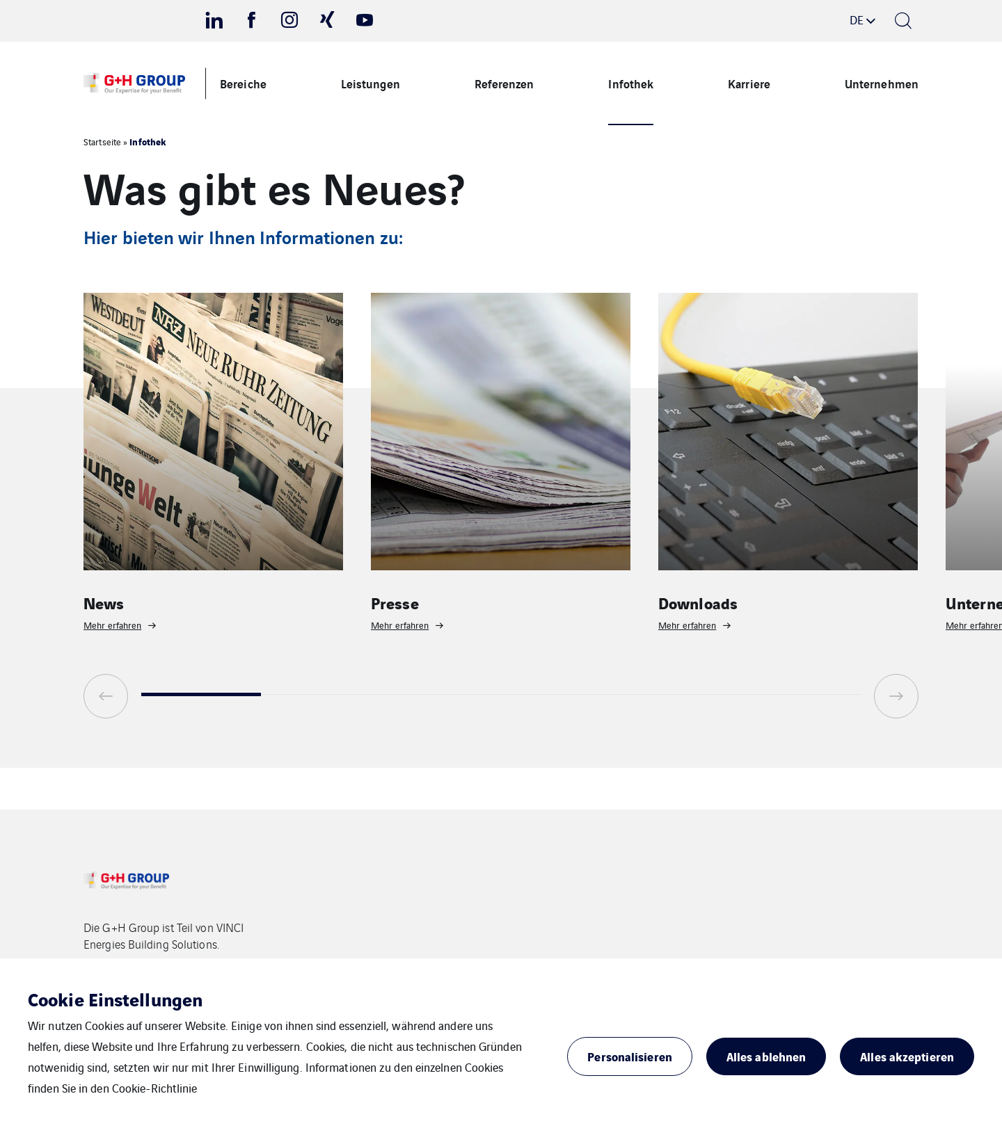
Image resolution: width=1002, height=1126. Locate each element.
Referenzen (504, 83)
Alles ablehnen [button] (766, 1056)
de (857, 19)
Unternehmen (881, 83)
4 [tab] (561, 694)
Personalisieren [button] (629, 1056)
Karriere (749, 83)
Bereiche (243, 83)
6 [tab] (801, 694)
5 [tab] (680, 694)
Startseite (102, 141)
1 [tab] (201, 694)
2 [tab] (321, 694)
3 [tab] (441, 694)
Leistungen (370, 83)
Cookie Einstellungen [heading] (115, 998)
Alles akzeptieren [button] (907, 1056)
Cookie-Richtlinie (155, 1087)
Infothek (630, 83)
